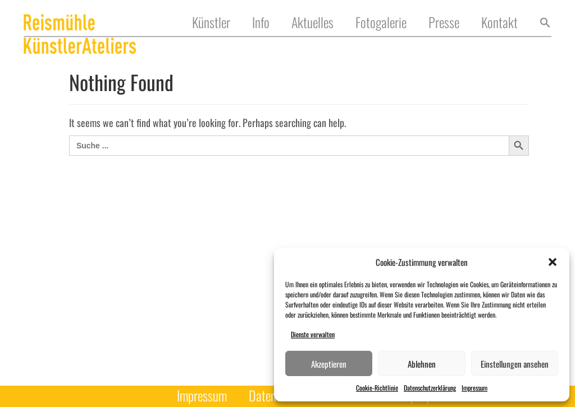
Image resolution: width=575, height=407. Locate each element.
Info (261, 22)
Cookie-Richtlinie (377, 387)
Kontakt (499, 22)
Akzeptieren (328, 364)
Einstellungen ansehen (515, 364)
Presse (443, 22)
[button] (552, 262)
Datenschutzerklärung (430, 387)
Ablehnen (422, 364)
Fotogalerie (381, 22)
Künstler (211, 22)
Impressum (474, 387)
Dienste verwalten (313, 334)
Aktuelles (312, 22)
